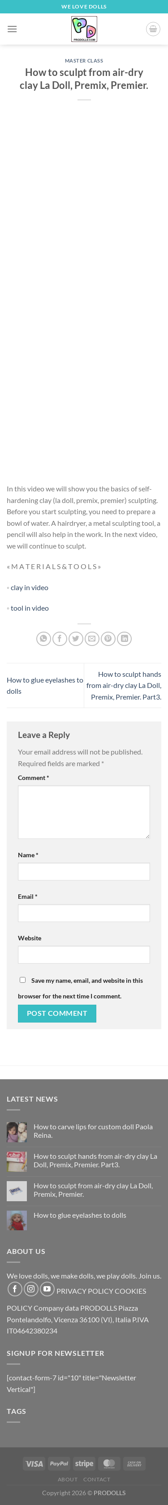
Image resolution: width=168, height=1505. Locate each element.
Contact (96, 1479)
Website (29, 938)
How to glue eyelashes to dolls (80, 1215)
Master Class (84, 60)
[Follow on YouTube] (47, 1289)
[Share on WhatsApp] (43, 639)
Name (28, 855)
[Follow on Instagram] (31, 1289)
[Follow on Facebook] (15, 1289)
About (68, 1479)
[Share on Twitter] (76, 639)
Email (28, 896)
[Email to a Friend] (92, 639)
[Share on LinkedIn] (124, 639)
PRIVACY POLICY (84, 1291)
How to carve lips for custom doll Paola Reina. (93, 1130)
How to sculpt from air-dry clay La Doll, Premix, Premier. (93, 1189)
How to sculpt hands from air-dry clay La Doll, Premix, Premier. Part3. (123, 685)
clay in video (29, 587)
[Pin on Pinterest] (108, 639)
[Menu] (12, 29)
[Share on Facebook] (59, 639)
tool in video (30, 608)
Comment (33, 777)
